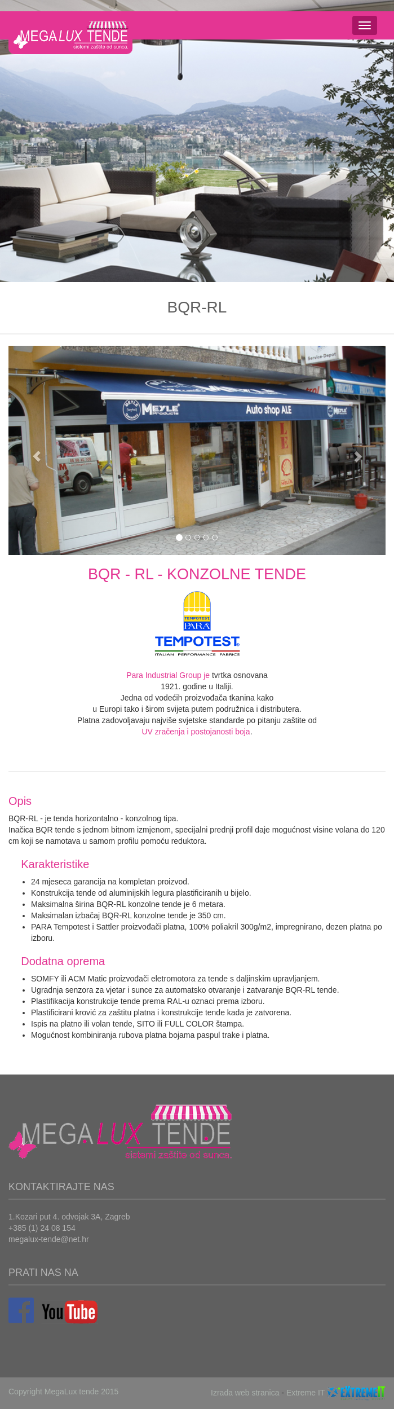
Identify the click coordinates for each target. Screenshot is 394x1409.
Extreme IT (305, 1392)
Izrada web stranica (245, 1392)
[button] (36, 451)
